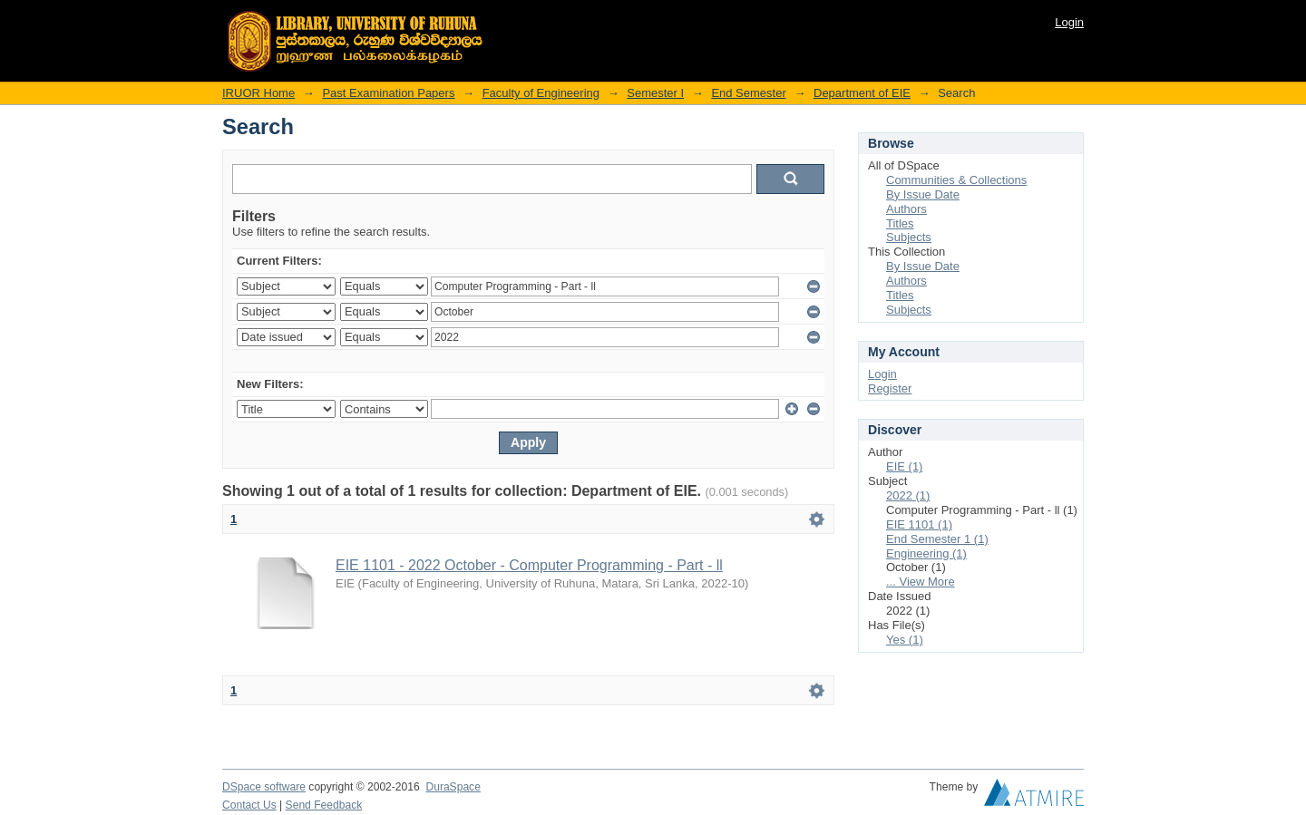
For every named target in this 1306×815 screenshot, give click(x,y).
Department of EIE (862, 93)
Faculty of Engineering (540, 93)
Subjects (908, 237)
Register (889, 388)
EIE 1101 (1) (919, 524)
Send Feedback (324, 805)
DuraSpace (452, 787)
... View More (920, 581)
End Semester (748, 93)
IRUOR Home (258, 93)
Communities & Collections (956, 180)
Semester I (655, 93)
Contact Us (249, 805)
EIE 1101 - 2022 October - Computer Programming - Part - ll (529, 565)
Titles (900, 223)
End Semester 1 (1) (937, 539)
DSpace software (264, 787)
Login (1069, 22)
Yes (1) (904, 639)
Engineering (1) (926, 553)
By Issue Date (923, 194)
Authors (906, 209)
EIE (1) (904, 466)
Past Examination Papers (388, 93)
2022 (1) (908, 495)
